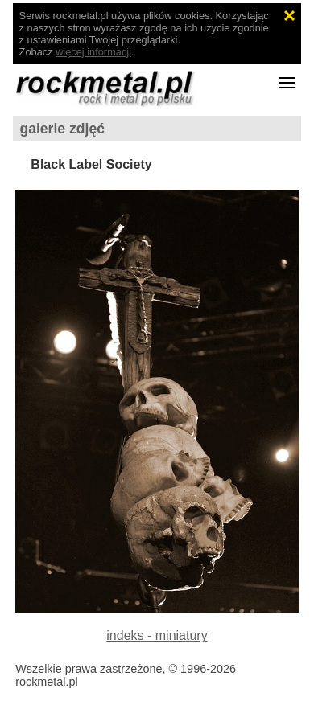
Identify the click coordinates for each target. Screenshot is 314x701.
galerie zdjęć (62, 129)
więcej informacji (93, 52)
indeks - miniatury (156, 635)
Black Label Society (91, 164)
